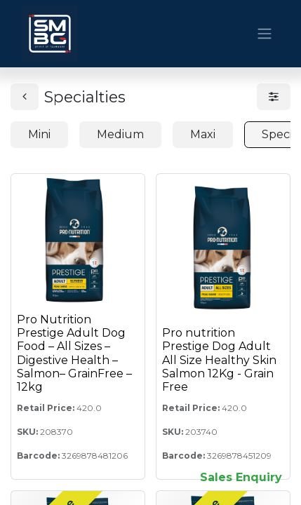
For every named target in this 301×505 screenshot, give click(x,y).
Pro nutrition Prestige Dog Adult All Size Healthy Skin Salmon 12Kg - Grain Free (219, 359)
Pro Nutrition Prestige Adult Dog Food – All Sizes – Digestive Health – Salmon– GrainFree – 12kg (74, 353)
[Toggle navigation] (264, 34)
